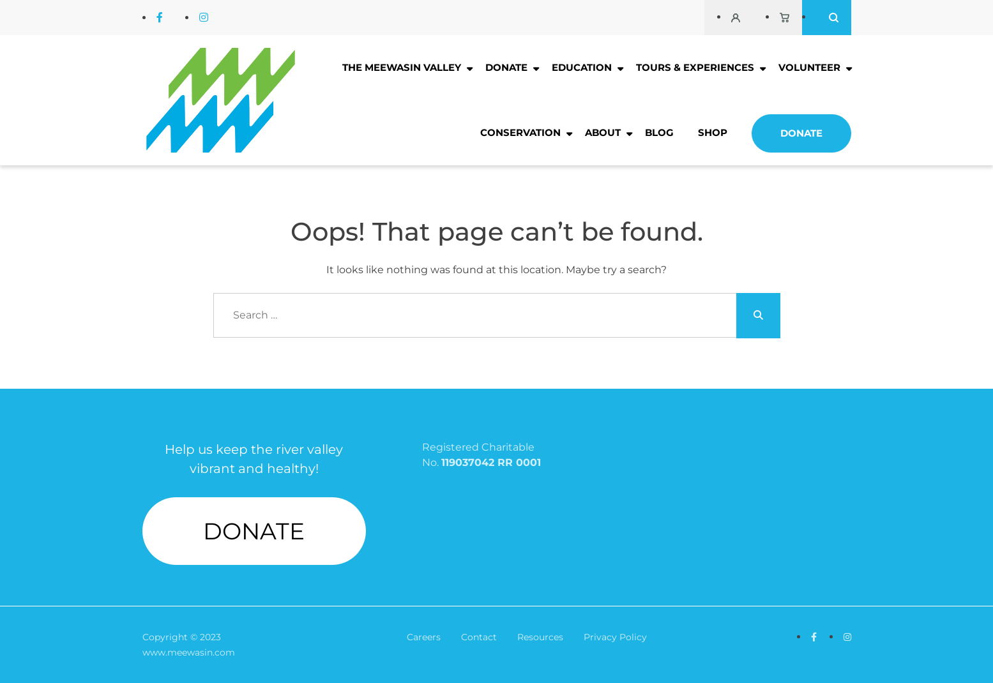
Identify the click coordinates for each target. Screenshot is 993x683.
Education (582, 67)
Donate (506, 67)
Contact (479, 637)
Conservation (520, 132)
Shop (712, 132)
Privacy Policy (615, 637)
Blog (659, 132)
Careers (424, 637)
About (603, 132)
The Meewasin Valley (401, 67)
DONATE (254, 531)
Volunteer (809, 67)
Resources (540, 637)
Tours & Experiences (695, 67)
